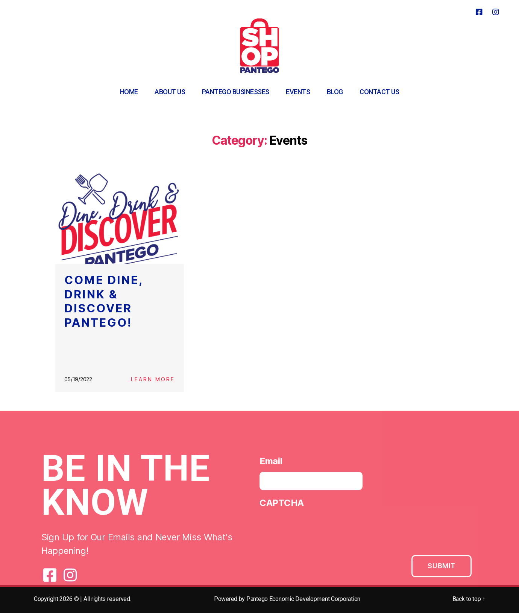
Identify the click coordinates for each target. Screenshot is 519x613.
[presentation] (317, 531)
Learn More (153, 379)
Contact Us (379, 92)
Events (298, 92)
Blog (335, 92)
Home (129, 92)
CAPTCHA (282, 505)
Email (271, 463)
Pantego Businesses (235, 92)
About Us (170, 92)
